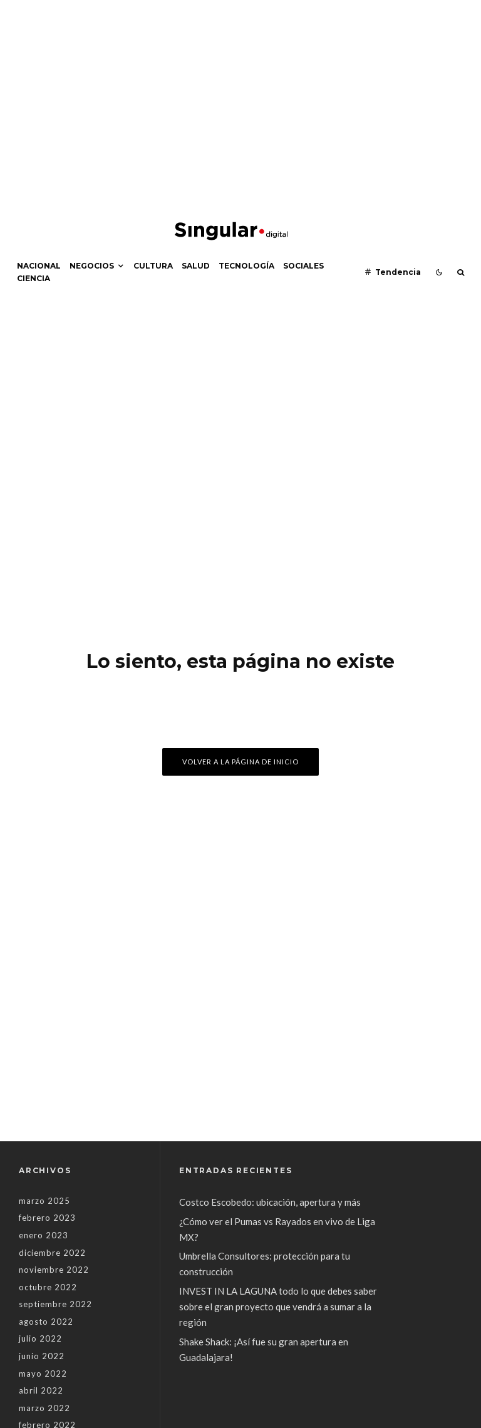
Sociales (303, 265)
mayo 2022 (43, 1374)
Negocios (92, 265)
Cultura (153, 265)
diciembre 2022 (52, 1253)
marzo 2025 (44, 1201)
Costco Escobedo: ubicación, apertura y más (270, 1202)
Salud (196, 265)
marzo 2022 (44, 1408)
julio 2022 (40, 1338)
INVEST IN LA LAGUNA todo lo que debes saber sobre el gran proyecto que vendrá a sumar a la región (278, 1306)
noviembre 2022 (54, 1270)
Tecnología (246, 265)
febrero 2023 (47, 1218)
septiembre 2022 (55, 1304)
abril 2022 (41, 1390)
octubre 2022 (48, 1287)
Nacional (39, 265)
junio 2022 (42, 1356)
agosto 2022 (46, 1322)
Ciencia (33, 278)
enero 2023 (43, 1235)
